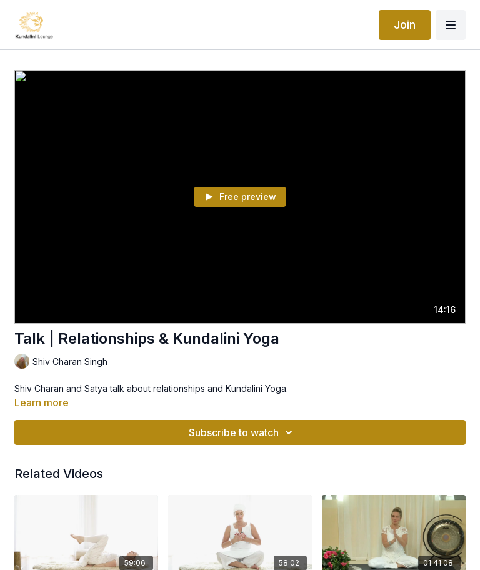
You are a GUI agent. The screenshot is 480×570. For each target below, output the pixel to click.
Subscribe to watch (242, 432)
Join (405, 24)
